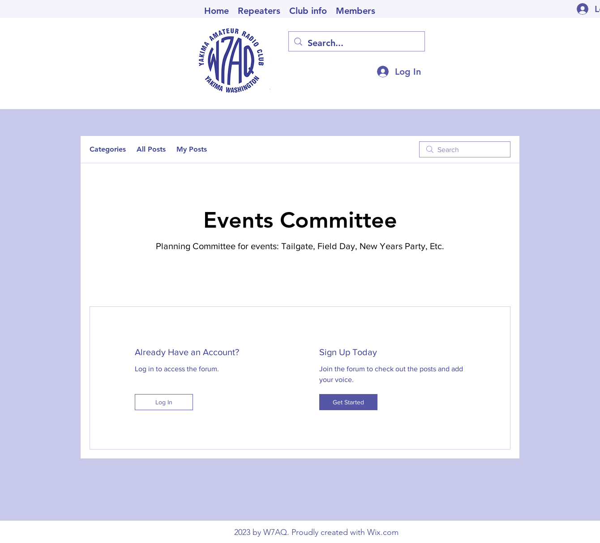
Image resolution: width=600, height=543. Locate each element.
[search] (464, 149)
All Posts (151, 149)
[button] (308, 10)
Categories (108, 149)
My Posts (191, 149)
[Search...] (357, 43)
